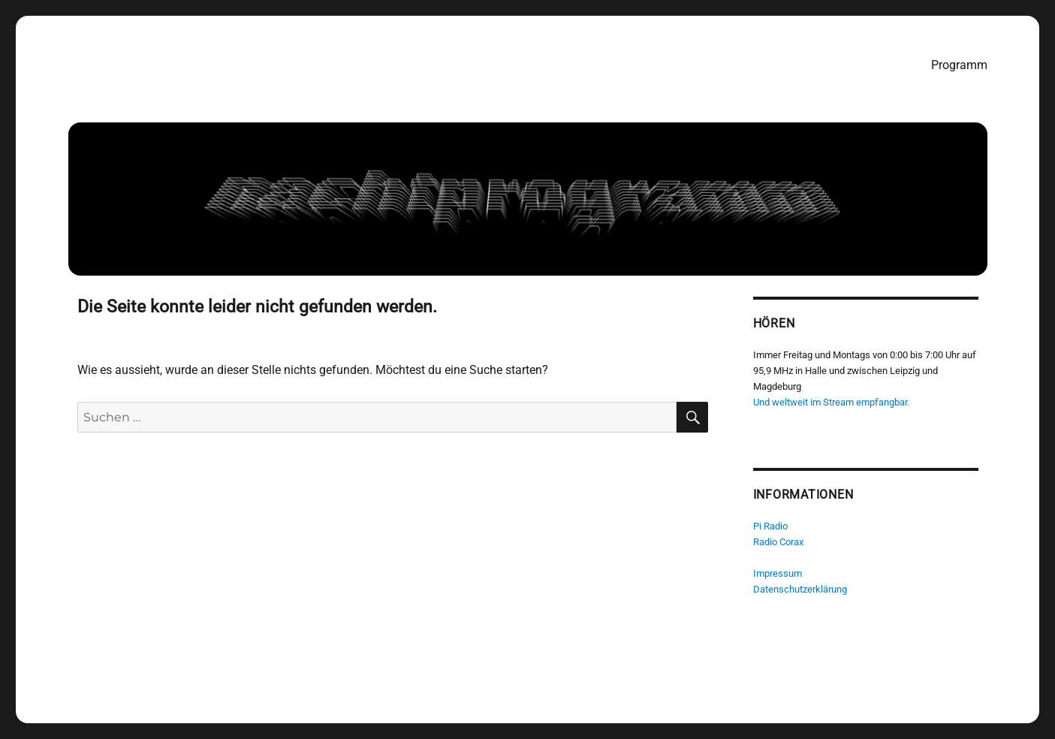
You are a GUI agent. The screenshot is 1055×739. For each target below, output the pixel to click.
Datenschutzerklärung (800, 589)
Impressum (777, 573)
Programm (959, 65)
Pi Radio (770, 526)
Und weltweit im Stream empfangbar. (831, 402)
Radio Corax (778, 541)
